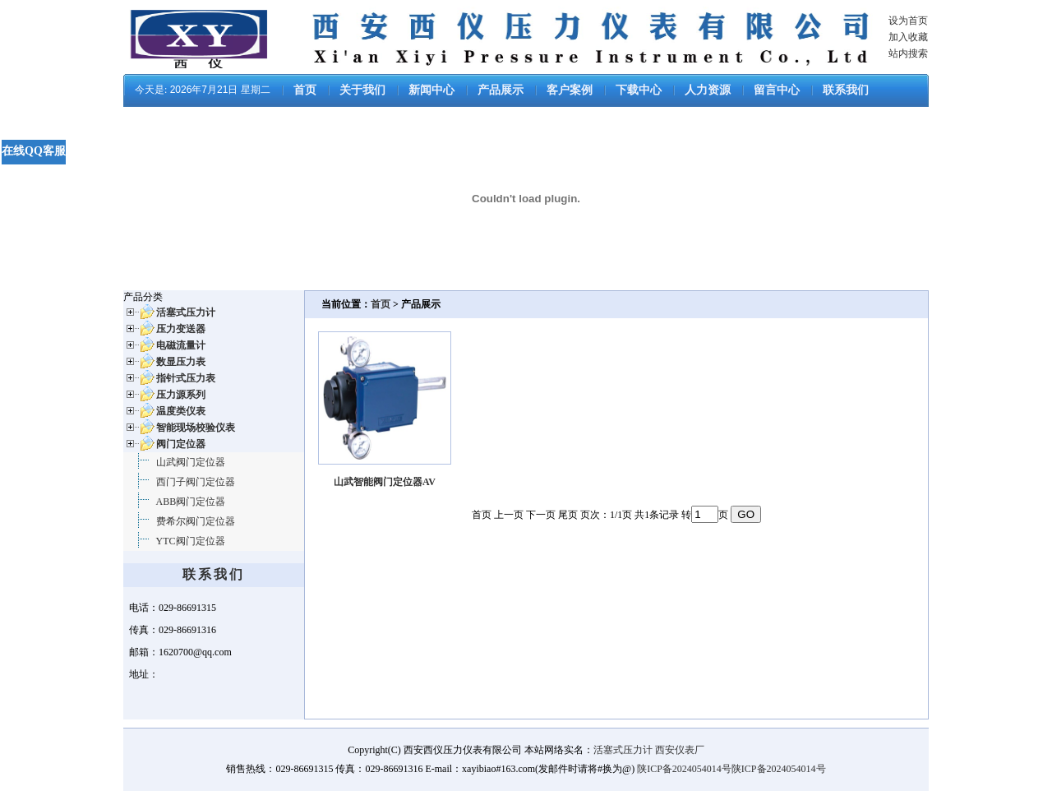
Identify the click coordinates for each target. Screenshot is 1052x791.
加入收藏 (908, 37)
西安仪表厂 (679, 750)
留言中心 (777, 90)
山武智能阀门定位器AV (385, 482)
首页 (304, 90)
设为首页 (908, 20)
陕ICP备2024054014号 (684, 769)
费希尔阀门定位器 (195, 521)
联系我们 (846, 90)
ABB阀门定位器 (191, 501)
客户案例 (570, 90)
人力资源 (708, 90)
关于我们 (362, 90)
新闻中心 (431, 90)
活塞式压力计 (623, 750)
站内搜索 (908, 53)
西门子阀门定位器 (195, 482)
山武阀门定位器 (190, 462)
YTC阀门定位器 (190, 541)
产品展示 (501, 90)
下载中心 (639, 90)
